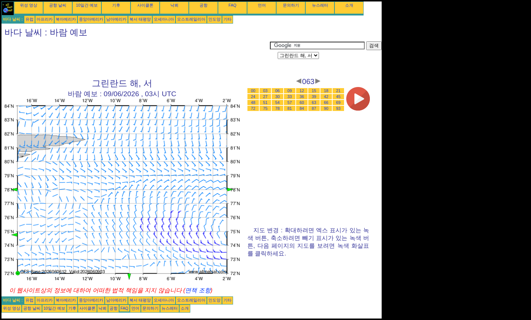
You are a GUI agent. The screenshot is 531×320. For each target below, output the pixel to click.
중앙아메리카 (91, 19)
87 (314, 108)
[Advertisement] (135, 57)
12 (302, 90)
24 (253, 96)
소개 (349, 5)
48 (253, 102)
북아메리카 (66, 19)
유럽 (29, 19)
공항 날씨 (57, 5)
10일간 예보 (87, 5)
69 (338, 102)
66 (326, 102)
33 (290, 96)
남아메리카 (116, 19)
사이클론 (145, 5)
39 (314, 96)
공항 (203, 5)
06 (277, 90)
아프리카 (45, 19)
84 (302, 108)
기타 (227, 19)
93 (338, 108)
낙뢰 (174, 5)
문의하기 (291, 5)
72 (253, 108)
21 (338, 90)
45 (338, 96)
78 (277, 108)
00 (253, 90)
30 (277, 96)
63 (314, 102)
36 (302, 96)
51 (265, 102)
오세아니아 (164, 19)
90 (326, 108)
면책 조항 (197, 290)
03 (265, 90)
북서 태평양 (140, 19)
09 (290, 90)
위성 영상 (28, 5)
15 (314, 90)
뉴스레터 (320, 5)
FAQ (232, 5)
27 (265, 96)
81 (290, 108)
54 (277, 102)
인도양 (214, 19)
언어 (262, 5)
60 (302, 102)
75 (265, 108)
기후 (116, 5)
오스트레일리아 (191, 19)
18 (326, 90)
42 (326, 96)
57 (290, 102)
